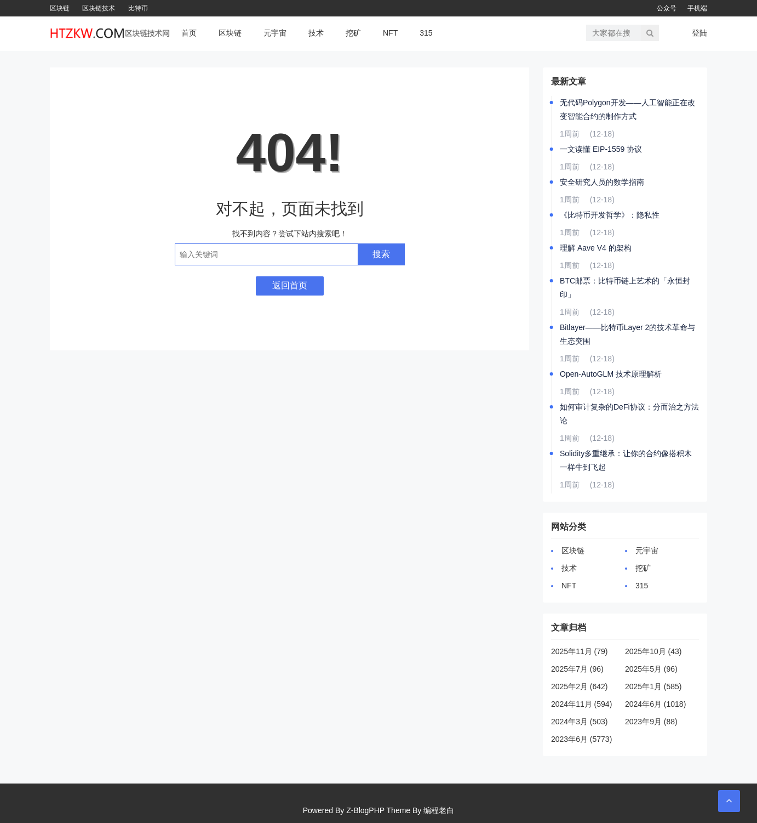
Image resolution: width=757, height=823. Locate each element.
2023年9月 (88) (651, 721)
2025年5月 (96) (651, 669)
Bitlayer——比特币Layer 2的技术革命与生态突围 (627, 334)
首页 (189, 33)
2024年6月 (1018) (655, 704)
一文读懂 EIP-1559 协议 (601, 149)
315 (426, 33)
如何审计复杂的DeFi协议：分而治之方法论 (629, 413)
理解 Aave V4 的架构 (596, 247)
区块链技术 (98, 8)
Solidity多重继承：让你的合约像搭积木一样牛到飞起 (626, 460)
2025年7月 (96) (577, 669)
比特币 (138, 8)
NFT (390, 33)
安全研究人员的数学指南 (602, 182)
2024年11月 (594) (581, 704)
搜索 (381, 254)
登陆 (699, 33)
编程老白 (438, 810)
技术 (316, 33)
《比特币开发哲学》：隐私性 (609, 215)
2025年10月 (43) (653, 651)
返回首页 (289, 285)
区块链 (60, 8)
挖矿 (353, 33)
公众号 (666, 8)
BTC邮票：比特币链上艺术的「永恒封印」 (625, 287)
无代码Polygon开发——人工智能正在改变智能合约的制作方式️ (627, 109)
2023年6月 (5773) (581, 739)
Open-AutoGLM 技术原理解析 (611, 374)
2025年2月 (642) (579, 686)
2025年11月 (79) (579, 651)
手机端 (697, 8)
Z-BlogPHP (365, 810)
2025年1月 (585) (653, 686)
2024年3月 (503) (579, 721)
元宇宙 (274, 33)
